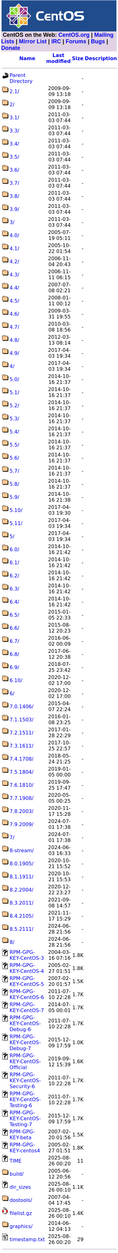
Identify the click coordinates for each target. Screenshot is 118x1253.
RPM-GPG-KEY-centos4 (25, 1148)
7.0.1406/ (22, 707)
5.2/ (14, 406)
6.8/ (14, 654)
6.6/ (14, 628)
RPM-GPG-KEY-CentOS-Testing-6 (25, 1099)
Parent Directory (21, 78)
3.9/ (14, 209)
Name (27, 58)
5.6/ (14, 458)
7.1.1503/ (22, 720)
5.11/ (16, 523)
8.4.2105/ (22, 916)
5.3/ (14, 419)
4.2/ (14, 262)
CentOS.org (74, 35)
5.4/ (14, 432)
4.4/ (14, 288)
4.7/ (14, 327)
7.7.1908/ (22, 798)
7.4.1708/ (22, 759)
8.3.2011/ (22, 903)
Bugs (98, 41)
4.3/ (14, 275)
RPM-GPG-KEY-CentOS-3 (27, 955)
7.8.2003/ (22, 811)
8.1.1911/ (22, 877)
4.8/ (14, 340)
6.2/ (14, 576)
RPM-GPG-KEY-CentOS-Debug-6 (25, 1023)
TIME (15, 1161)
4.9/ (14, 353)
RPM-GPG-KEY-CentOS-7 (27, 1007)
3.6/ (14, 170)
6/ (12, 693)
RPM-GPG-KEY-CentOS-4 (27, 968)
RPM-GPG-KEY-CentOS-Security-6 (25, 1080)
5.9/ (14, 497)
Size (77, 58)
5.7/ (14, 471)
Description (101, 58)
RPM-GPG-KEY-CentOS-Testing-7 (25, 1118)
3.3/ (14, 131)
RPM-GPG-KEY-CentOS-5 (27, 981)
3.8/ (14, 196)
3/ (12, 222)
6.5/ (14, 615)
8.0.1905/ (22, 864)
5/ (12, 536)
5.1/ (14, 392)
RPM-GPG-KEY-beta (22, 1135)
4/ (12, 366)
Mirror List (33, 41)
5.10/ (16, 510)
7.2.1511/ (22, 733)
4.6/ (14, 314)
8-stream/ (22, 851)
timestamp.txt (27, 1239)
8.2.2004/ (22, 890)
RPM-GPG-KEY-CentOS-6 (27, 994)
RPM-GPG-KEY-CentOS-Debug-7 (25, 1042)
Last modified (58, 58)
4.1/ (14, 248)
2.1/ (14, 91)
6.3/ (14, 589)
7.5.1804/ (22, 772)
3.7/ (14, 183)
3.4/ (14, 144)
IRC (56, 41)
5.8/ (14, 484)
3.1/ (14, 118)
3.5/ (14, 157)
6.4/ (14, 602)
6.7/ (14, 641)
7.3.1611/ (22, 746)
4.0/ (14, 235)
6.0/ (14, 549)
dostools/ (21, 1200)
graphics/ (21, 1226)
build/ (17, 1174)
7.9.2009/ (22, 824)
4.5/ (14, 301)
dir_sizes (20, 1187)
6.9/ (14, 667)
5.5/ (14, 445)
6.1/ (14, 563)
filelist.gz (21, 1213)
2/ (12, 105)
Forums (76, 41)
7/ (12, 837)
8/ (12, 942)
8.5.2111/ (22, 929)
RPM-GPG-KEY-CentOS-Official (25, 1061)
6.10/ (16, 680)
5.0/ (14, 379)
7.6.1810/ (22, 785)
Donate (10, 48)
